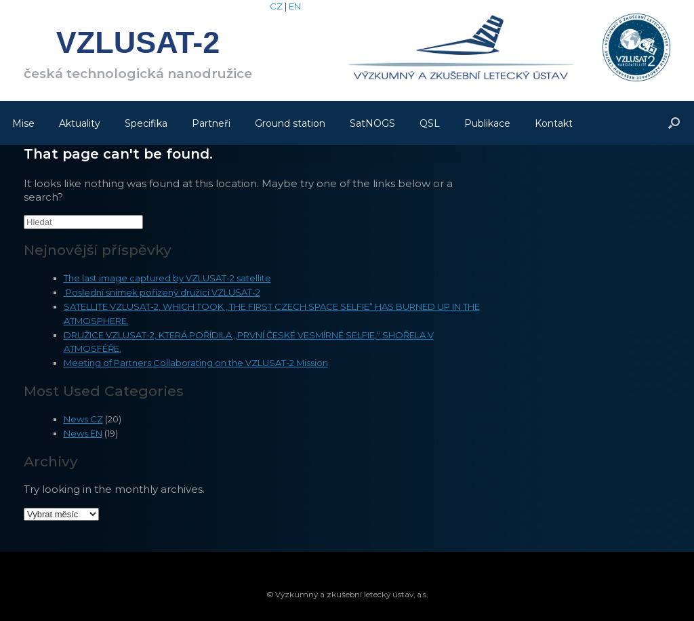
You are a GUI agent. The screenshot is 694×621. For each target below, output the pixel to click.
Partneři (211, 123)
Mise (23, 123)
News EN (83, 433)
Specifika (146, 123)
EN (295, 6)
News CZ (83, 419)
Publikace (487, 123)
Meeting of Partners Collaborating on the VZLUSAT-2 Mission (196, 362)
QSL (430, 123)
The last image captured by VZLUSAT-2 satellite (167, 278)
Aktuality (79, 123)
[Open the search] (674, 123)
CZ (276, 6)
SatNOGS (372, 123)
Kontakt (554, 123)
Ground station (290, 123)
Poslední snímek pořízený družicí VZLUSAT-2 (162, 292)
